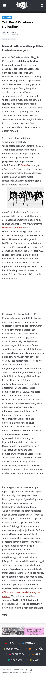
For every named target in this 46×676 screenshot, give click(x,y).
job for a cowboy (9, 39)
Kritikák (7, 17)
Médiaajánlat (18, 670)
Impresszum (6, 670)
